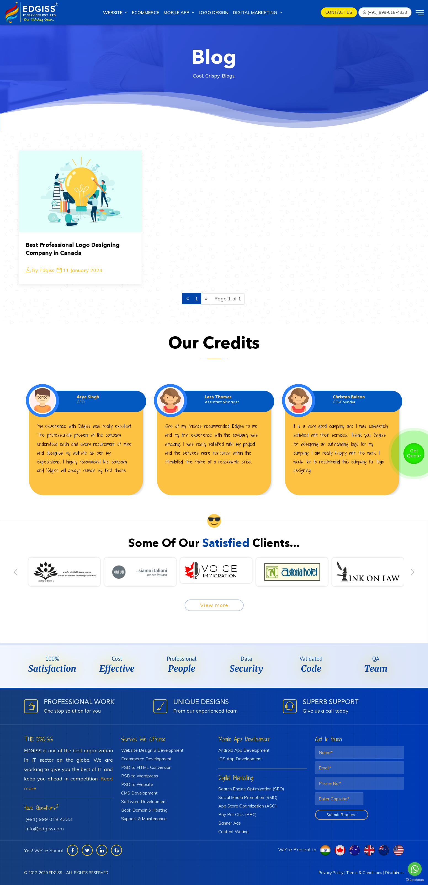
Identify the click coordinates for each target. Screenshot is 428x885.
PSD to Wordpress (139, 776)
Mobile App (179, 12)
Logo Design (213, 12)
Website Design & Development (152, 750)
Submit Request (341, 814)
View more (214, 605)
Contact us (338, 12)
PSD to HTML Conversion (146, 767)
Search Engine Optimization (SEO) (251, 788)
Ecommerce (145, 12)
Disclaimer (394, 872)
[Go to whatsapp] (415, 869)
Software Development (144, 801)
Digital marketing (257, 12)
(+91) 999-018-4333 (385, 12)
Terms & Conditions (364, 872)
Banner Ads (229, 823)
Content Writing (233, 831)
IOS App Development (240, 758)
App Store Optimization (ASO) (247, 806)
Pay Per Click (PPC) (237, 814)
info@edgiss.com (44, 828)
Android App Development (244, 750)
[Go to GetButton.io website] (415, 879)
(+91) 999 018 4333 (48, 819)
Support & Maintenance (144, 818)
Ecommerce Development (146, 758)
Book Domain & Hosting (144, 810)
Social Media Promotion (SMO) (248, 797)
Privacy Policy (331, 872)
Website (115, 12)
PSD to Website (137, 784)
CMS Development (139, 793)
